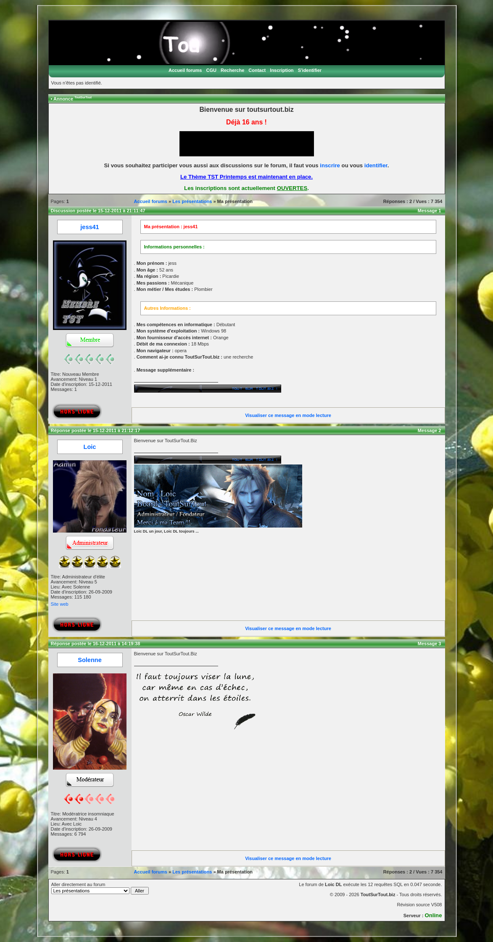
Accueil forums (185, 70)
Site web (60, 604)
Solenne (89, 660)
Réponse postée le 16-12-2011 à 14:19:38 (95, 643)
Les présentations (192, 201)
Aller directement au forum (100, 888)
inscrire (330, 165)
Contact (257, 70)
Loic (90, 446)
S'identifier (310, 70)
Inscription (281, 70)
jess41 (89, 227)
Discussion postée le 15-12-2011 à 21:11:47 (98, 210)
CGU (211, 70)
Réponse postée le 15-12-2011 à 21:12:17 (95, 430)
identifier (376, 165)
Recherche (232, 70)
